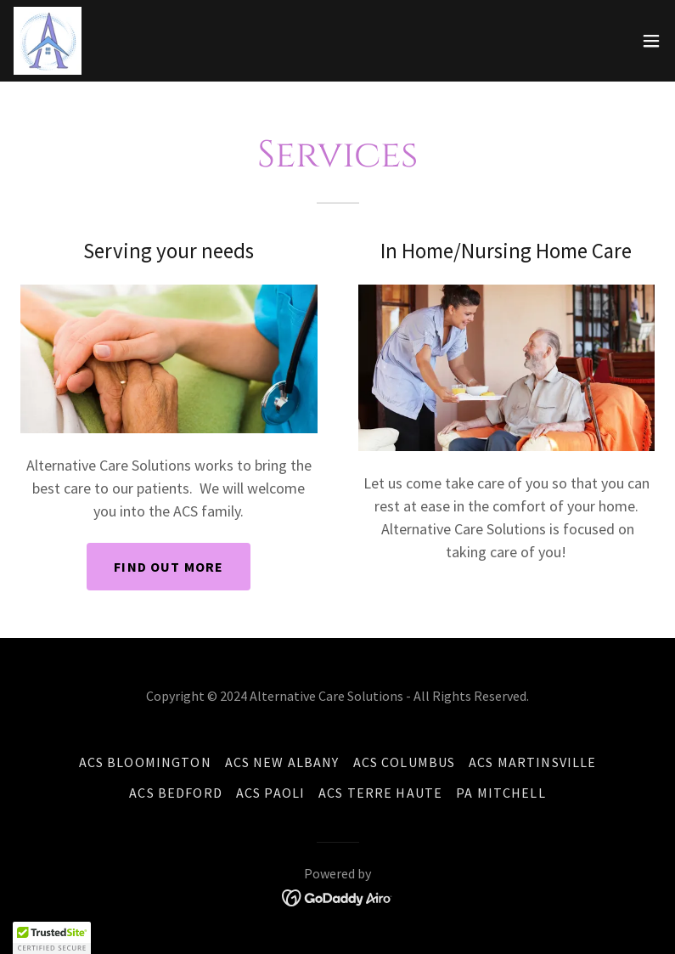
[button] (651, 41)
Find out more (168, 566)
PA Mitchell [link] (501, 792)
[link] (48, 41)
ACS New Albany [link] (282, 762)
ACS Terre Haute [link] (380, 792)
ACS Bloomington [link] (145, 762)
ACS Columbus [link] (404, 762)
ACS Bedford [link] (175, 792)
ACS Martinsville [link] (532, 762)
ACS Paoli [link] (270, 792)
